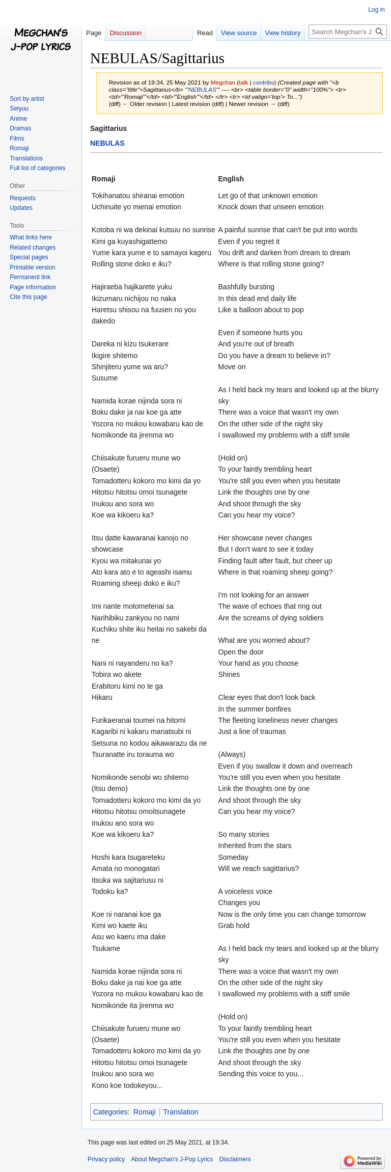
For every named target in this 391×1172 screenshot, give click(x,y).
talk (243, 82)
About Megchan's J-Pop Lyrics (172, 1159)
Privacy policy (106, 1159)
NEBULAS (202, 89)
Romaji (144, 1112)
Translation (181, 1112)
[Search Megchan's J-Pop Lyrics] (348, 31)
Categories (110, 1112)
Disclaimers (235, 1159)
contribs (263, 82)
